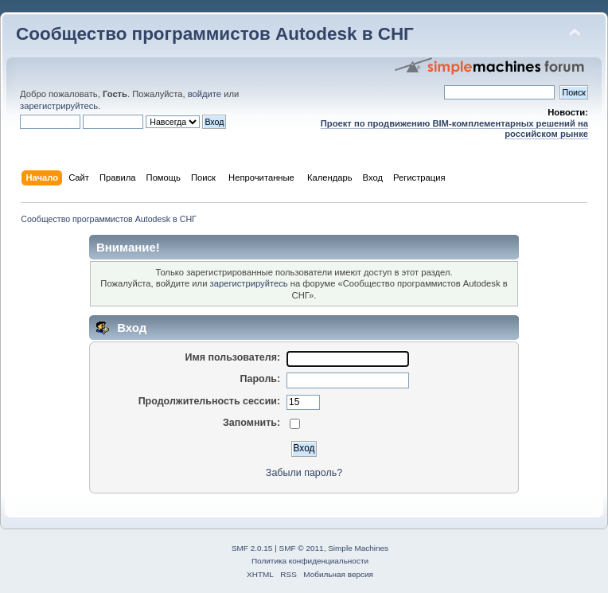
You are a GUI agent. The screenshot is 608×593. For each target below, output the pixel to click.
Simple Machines (358, 548)
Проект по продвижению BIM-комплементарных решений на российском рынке (454, 128)
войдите (204, 94)
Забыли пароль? (304, 472)
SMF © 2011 (301, 548)
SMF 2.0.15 (252, 548)
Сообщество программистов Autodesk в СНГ (215, 34)
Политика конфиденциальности (309, 560)
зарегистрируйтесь (59, 106)
